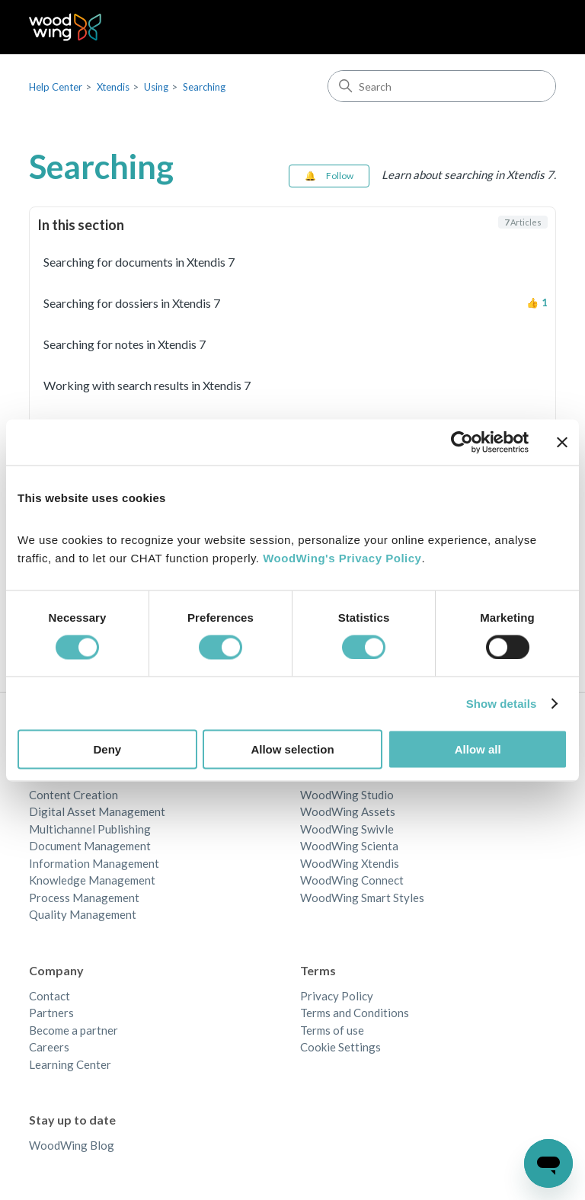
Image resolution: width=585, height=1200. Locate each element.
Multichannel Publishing (90, 829)
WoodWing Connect (352, 880)
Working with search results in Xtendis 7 (147, 385)
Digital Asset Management (97, 811)
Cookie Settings (340, 1047)
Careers (49, 1047)
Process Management (84, 897)
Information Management (94, 863)
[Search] (441, 86)
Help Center (55, 87)
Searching (204, 87)
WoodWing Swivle (347, 829)
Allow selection (292, 749)
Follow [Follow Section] (339, 175)
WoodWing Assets (347, 811)
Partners (51, 1012)
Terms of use (332, 1030)
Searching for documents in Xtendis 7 (139, 261)
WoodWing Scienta (349, 846)
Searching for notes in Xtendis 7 (124, 344)
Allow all (478, 749)
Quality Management (82, 914)
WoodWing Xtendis (349, 863)
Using (156, 87)
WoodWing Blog (71, 1145)
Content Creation (73, 795)
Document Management (90, 846)
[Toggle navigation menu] (529, 27)
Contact (49, 996)
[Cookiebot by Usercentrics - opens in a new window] (462, 441)
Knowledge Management (92, 880)
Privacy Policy (336, 996)
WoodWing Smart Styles (362, 897)
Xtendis (113, 87)
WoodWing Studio (347, 795)
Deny (107, 749)
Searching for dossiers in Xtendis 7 (131, 303)
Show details (501, 702)
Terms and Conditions (354, 1012)
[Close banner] (562, 442)
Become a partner (73, 1030)
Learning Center (70, 1064)
